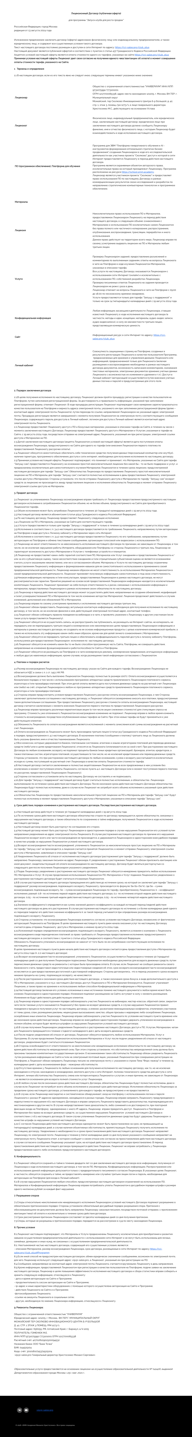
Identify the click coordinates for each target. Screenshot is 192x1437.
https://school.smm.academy (138, 172)
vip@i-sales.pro (45, 1410)
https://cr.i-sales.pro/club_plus (132, 47)
